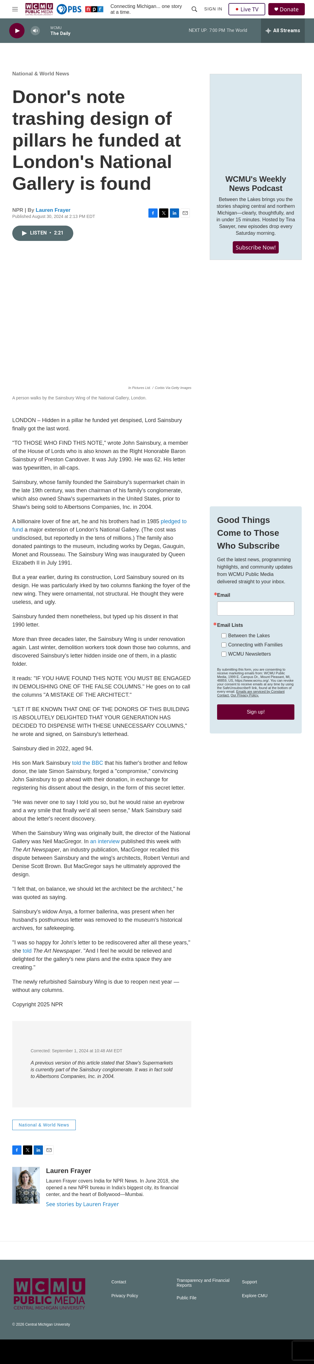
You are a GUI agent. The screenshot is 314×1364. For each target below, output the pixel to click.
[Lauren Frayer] (26, 1185)
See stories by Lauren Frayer (82, 1204)
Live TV (246, 9)
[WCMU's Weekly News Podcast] (255, 120)
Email (223, 595)
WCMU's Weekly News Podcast (255, 183)
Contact (118, 1282)
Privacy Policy (124, 1296)
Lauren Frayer (53, 210)
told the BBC (87, 763)
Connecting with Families (255, 644)
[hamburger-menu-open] (15, 9)
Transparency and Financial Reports (203, 1283)
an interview (105, 841)
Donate (289, 9)
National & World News (40, 74)
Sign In (213, 8)
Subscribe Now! (256, 247)
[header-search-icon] (194, 9)
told (27, 951)
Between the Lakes (249, 635)
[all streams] (283, 30)
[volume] (35, 31)
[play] (17, 30)
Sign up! (256, 711)
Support (249, 1282)
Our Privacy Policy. (245, 695)
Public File (187, 1298)
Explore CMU (254, 1296)
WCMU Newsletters (249, 654)
